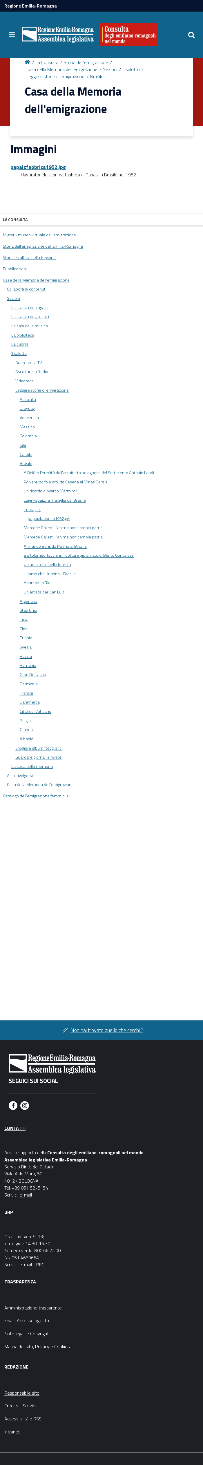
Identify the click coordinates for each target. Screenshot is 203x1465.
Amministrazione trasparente (33, 1307)
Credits (11, 1405)
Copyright (39, 1333)
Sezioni (110, 69)
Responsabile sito (21, 1392)
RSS (37, 1418)
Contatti (15, 1128)
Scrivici (29, 1405)
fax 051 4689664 (21, 1257)
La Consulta (47, 62)
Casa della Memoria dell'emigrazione (61, 69)
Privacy (42, 1346)
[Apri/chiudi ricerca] (191, 35)
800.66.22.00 (48, 1250)
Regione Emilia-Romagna (30, 5)
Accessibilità (16, 1418)
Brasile (97, 76)
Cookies (62, 1346)
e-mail (25, 1194)
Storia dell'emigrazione (86, 62)
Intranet (12, 1431)
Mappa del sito (18, 1346)
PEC (40, 1264)
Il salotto (131, 69)
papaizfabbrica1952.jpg (38, 167)
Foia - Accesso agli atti (26, 1320)
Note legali (14, 1333)
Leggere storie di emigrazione (55, 76)
